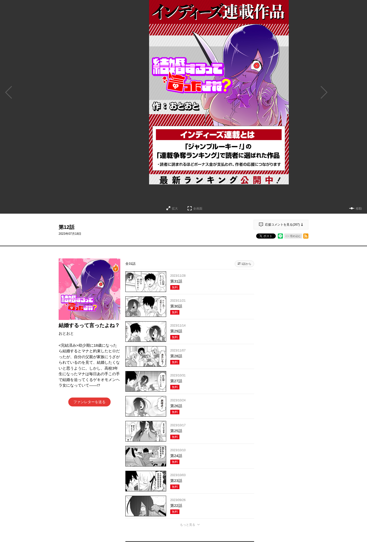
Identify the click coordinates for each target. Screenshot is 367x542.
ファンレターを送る (89, 402)
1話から (246, 263)
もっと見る (187, 524)
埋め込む (295, 236)
